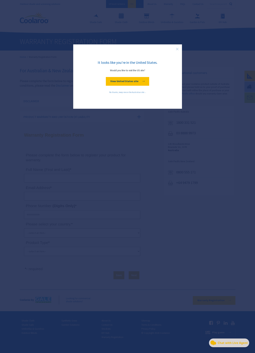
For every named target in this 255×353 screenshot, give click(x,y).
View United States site (127, 81)
